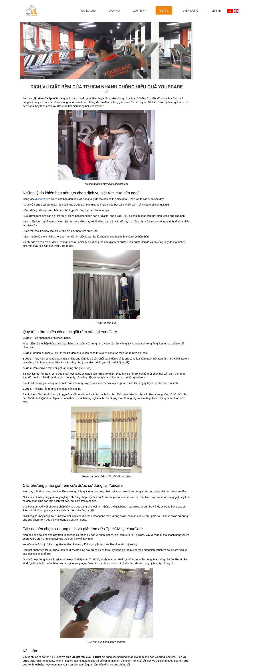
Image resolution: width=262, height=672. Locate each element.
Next (188, 51)
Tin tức (164, 10)
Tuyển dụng (190, 10)
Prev (25, 51)
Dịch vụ (114, 10)
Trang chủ (88, 10)
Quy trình (139, 10)
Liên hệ (216, 10)
